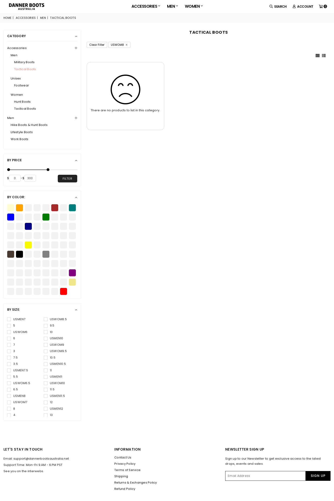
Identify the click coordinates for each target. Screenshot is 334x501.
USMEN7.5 (17, 370)
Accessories (146, 6)
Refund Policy (124, 489)
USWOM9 (54, 345)
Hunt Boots (22, 101)
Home (7, 18)
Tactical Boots (25, 69)
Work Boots (20, 139)
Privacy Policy (125, 463)
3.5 (12, 364)
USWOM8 (119, 45)
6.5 (12, 389)
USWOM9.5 (55, 351)
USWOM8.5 (55, 319)
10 (48, 332)
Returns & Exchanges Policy (135, 482)
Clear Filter (97, 45)
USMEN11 (53, 376)
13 (48, 415)
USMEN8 (16, 396)
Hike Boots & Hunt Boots (29, 125)
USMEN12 (53, 408)
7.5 (12, 357)
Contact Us (123, 457)
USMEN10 (53, 338)
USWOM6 (17, 332)
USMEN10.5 (55, 364)
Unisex (16, 78)
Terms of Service (127, 470)
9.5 (49, 325)
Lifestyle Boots (22, 132)
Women (194, 6)
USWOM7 (17, 402)
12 (48, 402)
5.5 (12, 376)
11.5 (49, 389)
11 (48, 370)
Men (172, 6)
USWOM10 (54, 383)
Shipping (121, 476)
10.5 (49, 357)
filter (67, 178)
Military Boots (24, 62)
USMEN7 (16, 319)
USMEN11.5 (54, 396)
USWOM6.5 (18, 383)
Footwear (21, 85)
